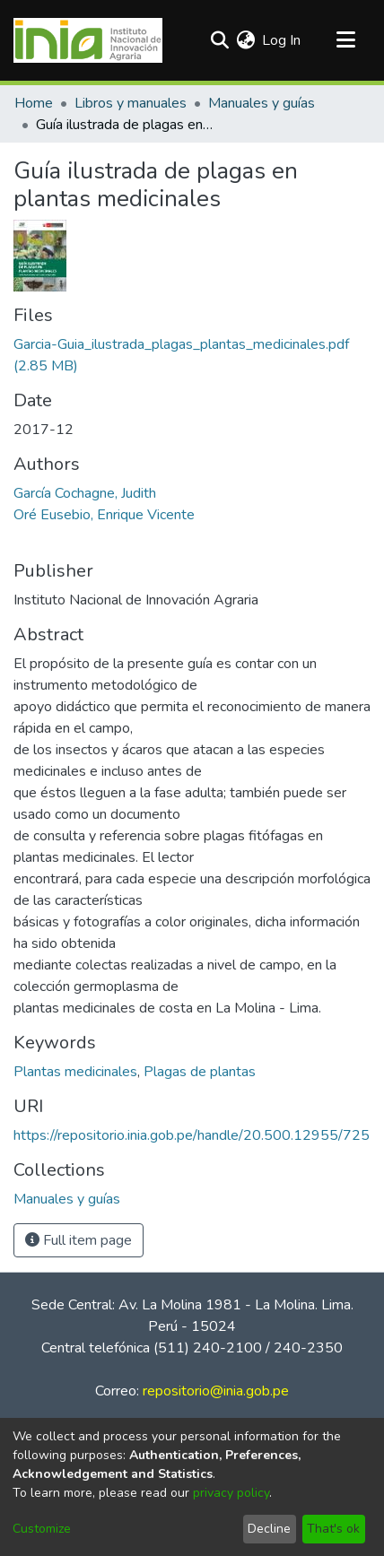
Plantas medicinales (75, 1072)
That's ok (333, 1528)
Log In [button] (282, 40)
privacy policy (231, 1492)
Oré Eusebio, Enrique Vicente (104, 515)
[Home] (87, 40)
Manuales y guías (261, 103)
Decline (269, 1528)
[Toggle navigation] (345, 40)
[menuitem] (245, 40)
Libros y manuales (130, 103)
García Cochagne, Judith (84, 493)
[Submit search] (219, 40)
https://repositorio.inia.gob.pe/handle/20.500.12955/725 (191, 1135)
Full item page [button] (78, 1240)
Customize (42, 1528)
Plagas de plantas (200, 1072)
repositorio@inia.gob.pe (216, 1391)
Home (33, 103)
